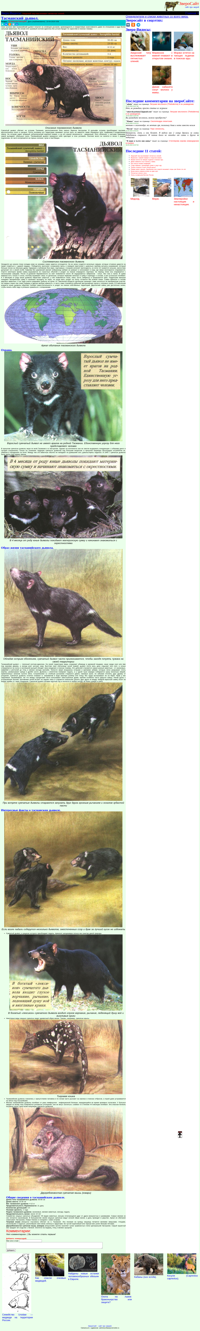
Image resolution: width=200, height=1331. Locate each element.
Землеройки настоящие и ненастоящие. (184, 200)
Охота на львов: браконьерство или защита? (116, 1300)
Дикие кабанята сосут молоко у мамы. (162, 88)
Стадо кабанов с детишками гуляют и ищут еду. (146, 165)
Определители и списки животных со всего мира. (157, 16)
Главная (190, 13)
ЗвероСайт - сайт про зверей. (100, 1327)
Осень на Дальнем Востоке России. (142, 175)
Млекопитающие (17, 21)
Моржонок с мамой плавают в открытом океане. (162, 54)
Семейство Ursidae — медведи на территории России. (17, 1318)
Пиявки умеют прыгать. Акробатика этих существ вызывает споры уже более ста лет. (158, 169)
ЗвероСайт (189, 3)
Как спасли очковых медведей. (141, 163)
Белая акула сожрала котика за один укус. (144, 171)
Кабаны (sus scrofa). (145, 1278)
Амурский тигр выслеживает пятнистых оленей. (43, 13)
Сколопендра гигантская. (161, 121)
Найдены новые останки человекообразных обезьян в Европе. (83, 1277)
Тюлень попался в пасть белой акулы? (143, 167)
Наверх (180, 1134)
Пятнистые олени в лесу (139, 173)
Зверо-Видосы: (11, 13)
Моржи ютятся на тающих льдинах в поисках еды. (184, 54)
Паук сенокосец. (157, 129)
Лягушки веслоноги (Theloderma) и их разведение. (172, 104)
